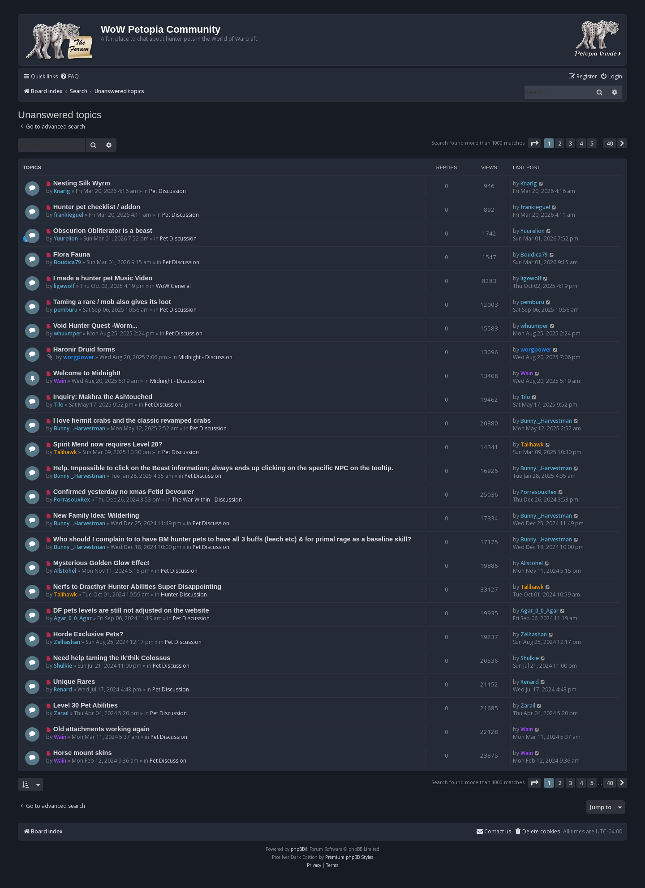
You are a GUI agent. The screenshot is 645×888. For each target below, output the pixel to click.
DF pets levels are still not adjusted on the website (131, 610)
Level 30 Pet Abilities (85, 705)
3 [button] (570, 143)
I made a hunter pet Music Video (103, 278)
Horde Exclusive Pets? (88, 634)
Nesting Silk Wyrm (81, 183)
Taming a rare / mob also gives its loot (112, 301)
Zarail (61, 713)
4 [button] (581, 143)
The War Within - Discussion (207, 499)
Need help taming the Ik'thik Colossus (112, 657)
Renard (63, 689)
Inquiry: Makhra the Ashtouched (102, 396)
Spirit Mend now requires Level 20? (108, 444)
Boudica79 (67, 262)
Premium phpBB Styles (349, 857)
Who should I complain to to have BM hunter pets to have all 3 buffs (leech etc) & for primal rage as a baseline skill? (232, 539)
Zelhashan (67, 642)
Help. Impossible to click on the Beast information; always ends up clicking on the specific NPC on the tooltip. (223, 468)
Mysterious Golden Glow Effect (101, 562)
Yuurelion (66, 238)
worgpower (78, 357)
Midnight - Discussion (205, 357)
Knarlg (62, 191)
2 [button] (559, 143)
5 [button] (591, 143)
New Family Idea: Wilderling (96, 515)
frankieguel (68, 215)
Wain (60, 381)
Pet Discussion (167, 191)
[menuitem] (69, 77)
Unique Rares (74, 681)
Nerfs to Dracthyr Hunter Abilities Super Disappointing (137, 586)
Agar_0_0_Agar (73, 618)
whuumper (68, 333)
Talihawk (65, 452)
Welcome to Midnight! (87, 373)
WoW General (173, 286)
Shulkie (63, 665)
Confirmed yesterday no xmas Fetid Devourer (123, 491)
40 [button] (609, 143)
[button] (534, 143)
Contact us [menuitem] (493, 831)
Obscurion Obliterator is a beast (102, 230)
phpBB (298, 849)
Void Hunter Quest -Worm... (95, 325)
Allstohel (65, 571)
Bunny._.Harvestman (79, 428)
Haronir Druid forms (84, 349)
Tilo (59, 404)
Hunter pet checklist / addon (96, 206)
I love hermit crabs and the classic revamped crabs (132, 420)
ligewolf (64, 286)
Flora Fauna (71, 254)
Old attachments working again (101, 729)
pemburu (65, 309)
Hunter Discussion (184, 594)
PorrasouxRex (72, 499)
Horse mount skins (82, 752)
